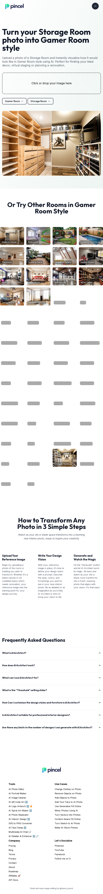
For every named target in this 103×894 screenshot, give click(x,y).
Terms (12, 854)
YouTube (59, 850)
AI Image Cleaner (17, 797)
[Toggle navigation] (95, 6)
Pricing (12, 845)
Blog (11, 850)
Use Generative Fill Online (68, 806)
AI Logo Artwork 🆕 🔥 (20, 806)
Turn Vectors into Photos (67, 814)
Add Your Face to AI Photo (68, 802)
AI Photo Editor (16, 789)
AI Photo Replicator (19, 814)
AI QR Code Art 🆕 (18, 802)
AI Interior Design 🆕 (19, 819)
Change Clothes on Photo (68, 789)
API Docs (13, 880)
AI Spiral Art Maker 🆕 (20, 810)
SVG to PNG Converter (20, 823)
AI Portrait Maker (17, 793)
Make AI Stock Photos (66, 827)
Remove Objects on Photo (68, 793)
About (12, 867)
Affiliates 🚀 (15, 875)
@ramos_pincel (66, 888)
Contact (12, 863)
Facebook (60, 854)
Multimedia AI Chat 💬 (20, 832)
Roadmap (13, 871)
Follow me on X (63, 858)
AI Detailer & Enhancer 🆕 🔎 (24, 836)
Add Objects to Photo (65, 797)
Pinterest (59, 845)
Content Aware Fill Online (68, 819)
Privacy (12, 858)
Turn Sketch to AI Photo (67, 823)
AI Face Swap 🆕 (17, 827)
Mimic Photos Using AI (66, 810)
